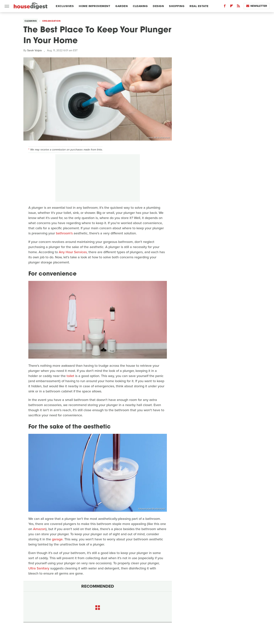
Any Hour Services (73, 252)
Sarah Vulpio (34, 50)
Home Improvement (94, 6)
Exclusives (65, 6)
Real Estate (199, 6)
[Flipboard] (231, 6)
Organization (51, 21)
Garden (121, 6)
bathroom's (64, 233)
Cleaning (140, 6)
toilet (70, 375)
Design (158, 6)
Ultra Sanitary (38, 568)
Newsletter (256, 6)
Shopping (176, 6)
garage (57, 539)
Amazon (39, 528)
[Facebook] (224, 6)
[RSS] (238, 6)
